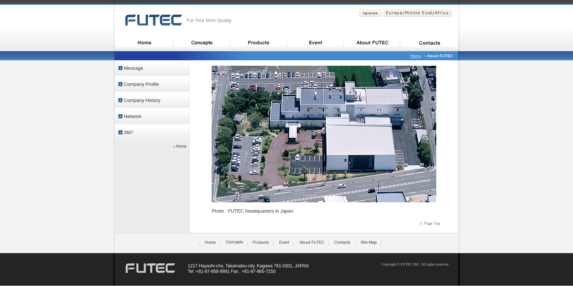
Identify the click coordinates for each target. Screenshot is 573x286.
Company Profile (141, 84)
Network (132, 116)
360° (129, 132)
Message (133, 68)
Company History (142, 100)
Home (415, 56)
